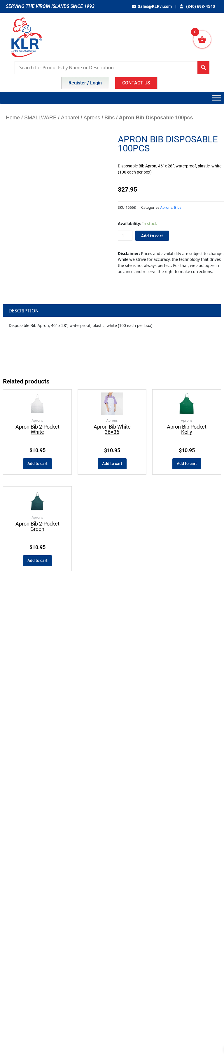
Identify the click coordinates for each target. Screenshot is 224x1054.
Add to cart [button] (37, 463)
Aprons (91, 118)
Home (13, 118)
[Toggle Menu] (216, 97)
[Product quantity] (125, 236)
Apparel (70, 118)
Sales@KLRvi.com (153, 6)
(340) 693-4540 (197, 6)
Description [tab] (23, 310)
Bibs (109, 118)
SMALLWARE (40, 118)
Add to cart (152, 235)
